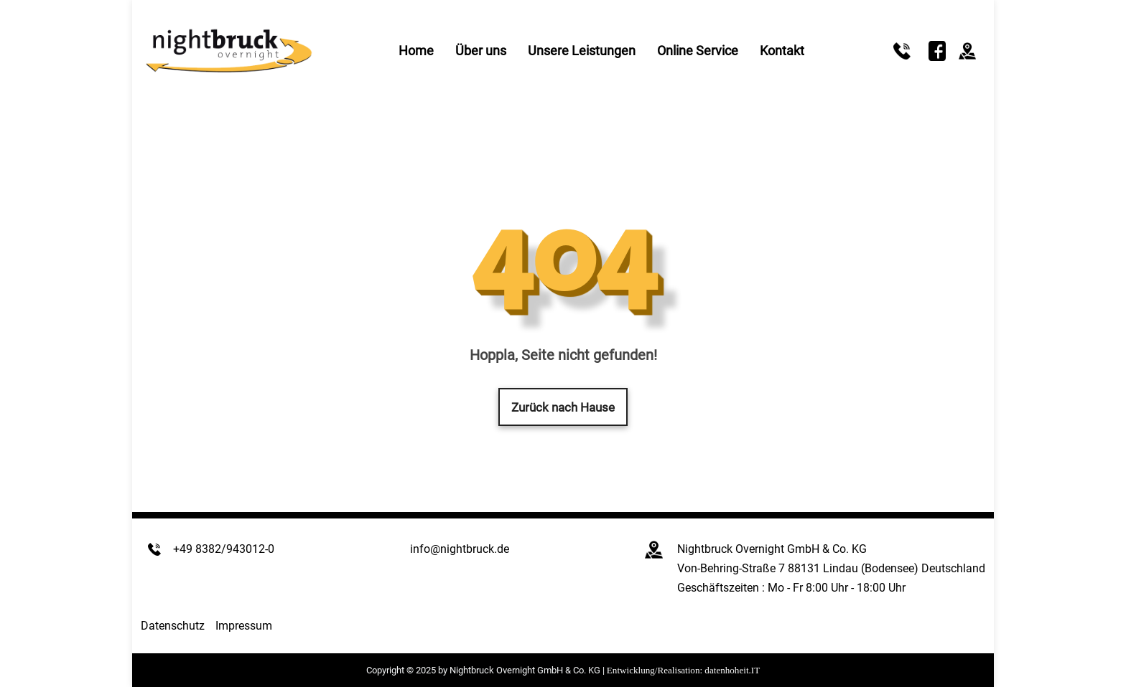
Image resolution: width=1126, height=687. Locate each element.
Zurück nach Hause (563, 407)
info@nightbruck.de (459, 549)
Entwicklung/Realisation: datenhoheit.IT (683, 670)
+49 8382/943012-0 (223, 549)
